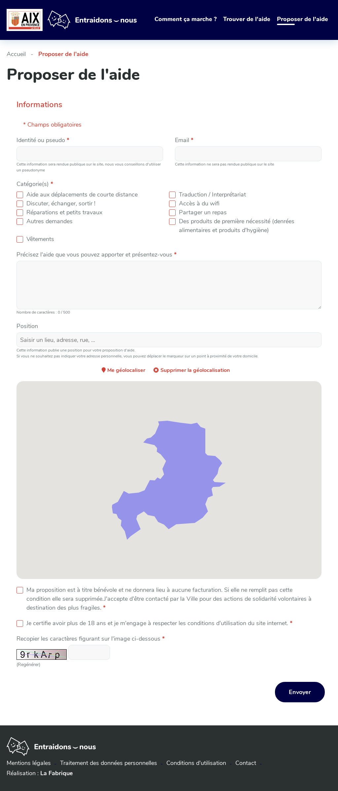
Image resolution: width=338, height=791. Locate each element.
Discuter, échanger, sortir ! (60, 203)
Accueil (16, 54)
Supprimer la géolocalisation (195, 370)
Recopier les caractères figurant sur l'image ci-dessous (91, 639)
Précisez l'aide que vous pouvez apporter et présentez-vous (97, 255)
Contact (245, 763)
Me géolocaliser (126, 370)
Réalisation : (40, 773)
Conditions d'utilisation (196, 763)
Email (184, 140)
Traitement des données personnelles (108, 763)
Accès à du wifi (199, 203)
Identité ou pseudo (43, 140)
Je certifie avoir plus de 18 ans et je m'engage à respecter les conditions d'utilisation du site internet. (159, 623)
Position (27, 326)
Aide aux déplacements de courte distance (82, 194)
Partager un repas (203, 212)
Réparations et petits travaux (64, 212)
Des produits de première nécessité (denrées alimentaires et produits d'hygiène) (236, 225)
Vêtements (40, 239)
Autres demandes (49, 221)
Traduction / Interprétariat (212, 194)
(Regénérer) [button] (28, 664)
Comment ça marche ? (185, 19)
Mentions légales (29, 763)
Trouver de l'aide (246, 19)
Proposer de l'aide (302, 19)
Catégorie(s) (35, 184)
